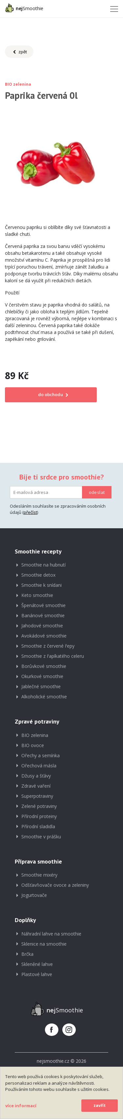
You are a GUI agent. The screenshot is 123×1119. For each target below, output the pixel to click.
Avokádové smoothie (44, 636)
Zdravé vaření (36, 786)
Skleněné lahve (37, 964)
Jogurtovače (34, 895)
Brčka (27, 954)
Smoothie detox (38, 575)
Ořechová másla (38, 765)
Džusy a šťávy (36, 776)
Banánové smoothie (43, 615)
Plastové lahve (36, 974)
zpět (19, 52)
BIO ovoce (32, 745)
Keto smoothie (37, 595)
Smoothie (24, 7)
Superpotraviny (37, 796)
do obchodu (51, 394)
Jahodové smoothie (42, 625)
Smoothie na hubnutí (43, 565)
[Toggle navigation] (112, 8)
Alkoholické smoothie (44, 696)
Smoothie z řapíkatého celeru (52, 656)
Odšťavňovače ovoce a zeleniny (55, 885)
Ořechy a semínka (40, 755)
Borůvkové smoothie (43, 666)
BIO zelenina (34, 735)
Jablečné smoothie (41, 686)
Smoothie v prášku (41, 836)
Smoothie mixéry (39, 875)
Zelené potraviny (39, 806)
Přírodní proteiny (39, 816)
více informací (20, 1106)
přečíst (30, 512)
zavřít (99, 1105)
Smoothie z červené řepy (47, 646)
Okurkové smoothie (42, 676)
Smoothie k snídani (41, 585)
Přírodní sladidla (38, 826)
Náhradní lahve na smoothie (51, 934)
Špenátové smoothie (43, 605)
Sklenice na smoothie (44, 944)
